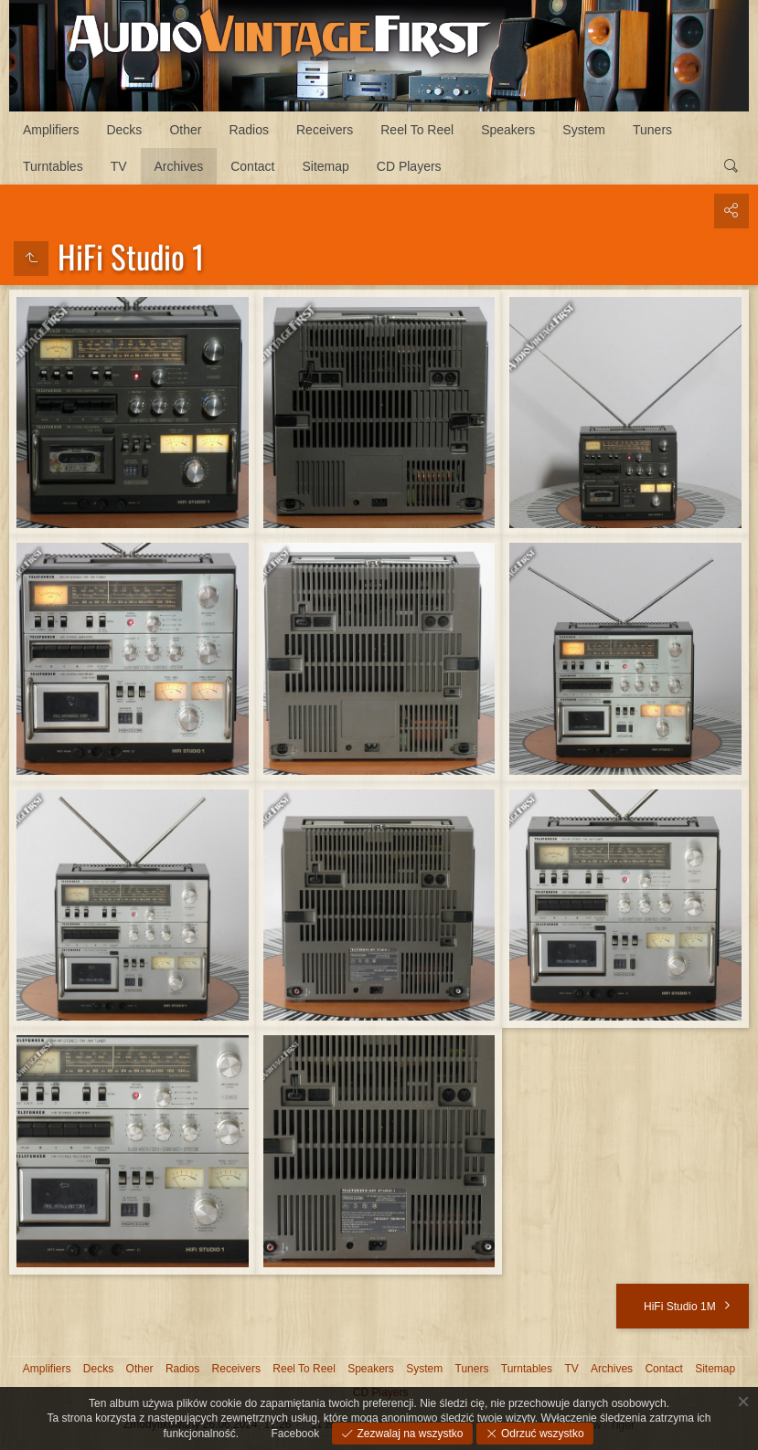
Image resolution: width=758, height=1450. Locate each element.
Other (185, 129)
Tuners (652, 129)
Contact (252, 166)
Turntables (53, 166)
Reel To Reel (417, 129)
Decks (124, 129)
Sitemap (325, 166)
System (583, 129)
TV (119, 166)
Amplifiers (51, 129)
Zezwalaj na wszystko (408, 1433)
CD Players (409, 166)
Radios (249, 129)
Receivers (324, 129)
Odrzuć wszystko (541, 1433)
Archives (179, 166)
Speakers (508, 129)
